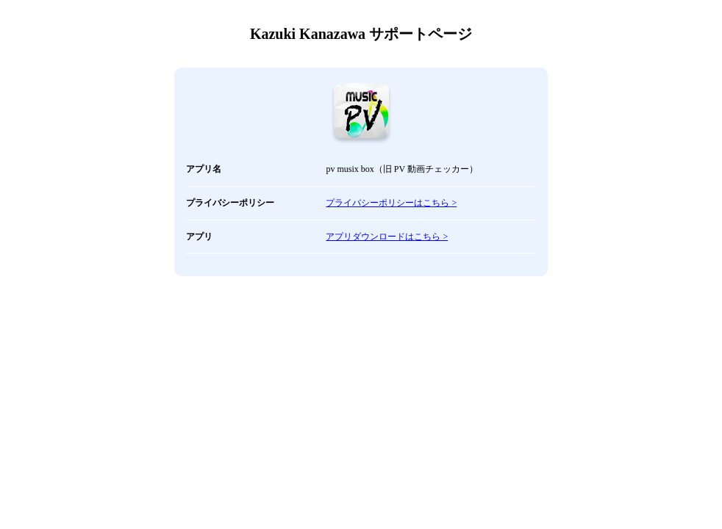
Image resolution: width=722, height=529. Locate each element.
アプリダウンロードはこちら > (387, 236)
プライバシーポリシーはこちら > (391, 203)
